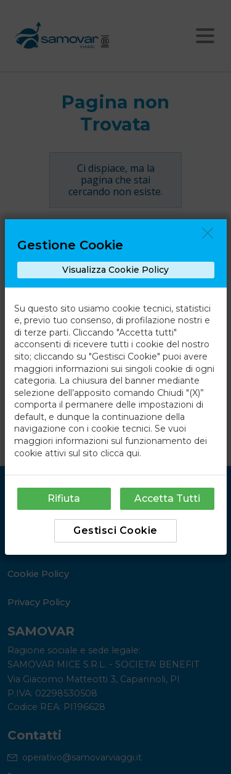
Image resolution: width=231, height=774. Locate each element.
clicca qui (119, 453)
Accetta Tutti (167, 498)
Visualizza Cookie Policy (115, 269)
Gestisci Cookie (115, 530)
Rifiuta (63, 498)
